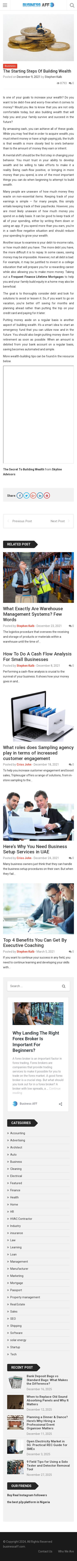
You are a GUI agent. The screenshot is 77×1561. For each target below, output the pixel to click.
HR (12, 1211)
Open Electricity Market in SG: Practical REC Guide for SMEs (47, 1445)
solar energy (18, 1340)
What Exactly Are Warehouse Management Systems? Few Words (33, 614)
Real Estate (17, 1304)
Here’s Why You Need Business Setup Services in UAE (35, 849)
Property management (25, 1297)
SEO (13, 1318)
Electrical (16, 1176)
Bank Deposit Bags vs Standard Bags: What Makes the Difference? (47, 1380)
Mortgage (16, 1283)
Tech (13, 1354)
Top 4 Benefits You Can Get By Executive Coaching (35, 942)
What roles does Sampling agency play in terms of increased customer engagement (38, 753)
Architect (16, 1147)
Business (10, 65)
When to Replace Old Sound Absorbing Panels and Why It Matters (48, 1400)
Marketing (16, 1275)
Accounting (17, 1133)
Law (13, 1240)
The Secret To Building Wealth (23, 469)
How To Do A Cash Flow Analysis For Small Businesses (37, 656)
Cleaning (16, 1168)
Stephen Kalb (53, 76)
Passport (16, 1290)
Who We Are (66, 1551)
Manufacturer (19, 1268)
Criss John (24, 764)
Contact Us (45, 1551)
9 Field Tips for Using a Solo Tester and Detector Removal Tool (48, 1465)
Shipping (16, 1325)
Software (16, 1333)
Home (14, 1204)
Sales (13, 1311)
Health (14, 1197)
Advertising (17, 1140)
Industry (15, 1226)
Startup (15, 1347)
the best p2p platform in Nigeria (28, 1502)
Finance (15, 1190)
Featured (16, 1183)
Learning (16, 1247)
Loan (13, 1254)
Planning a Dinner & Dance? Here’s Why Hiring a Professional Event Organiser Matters (47, 1422)
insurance (16, 1233)
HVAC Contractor (21, 1218)
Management (19, 1261)
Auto (13, 1154)
